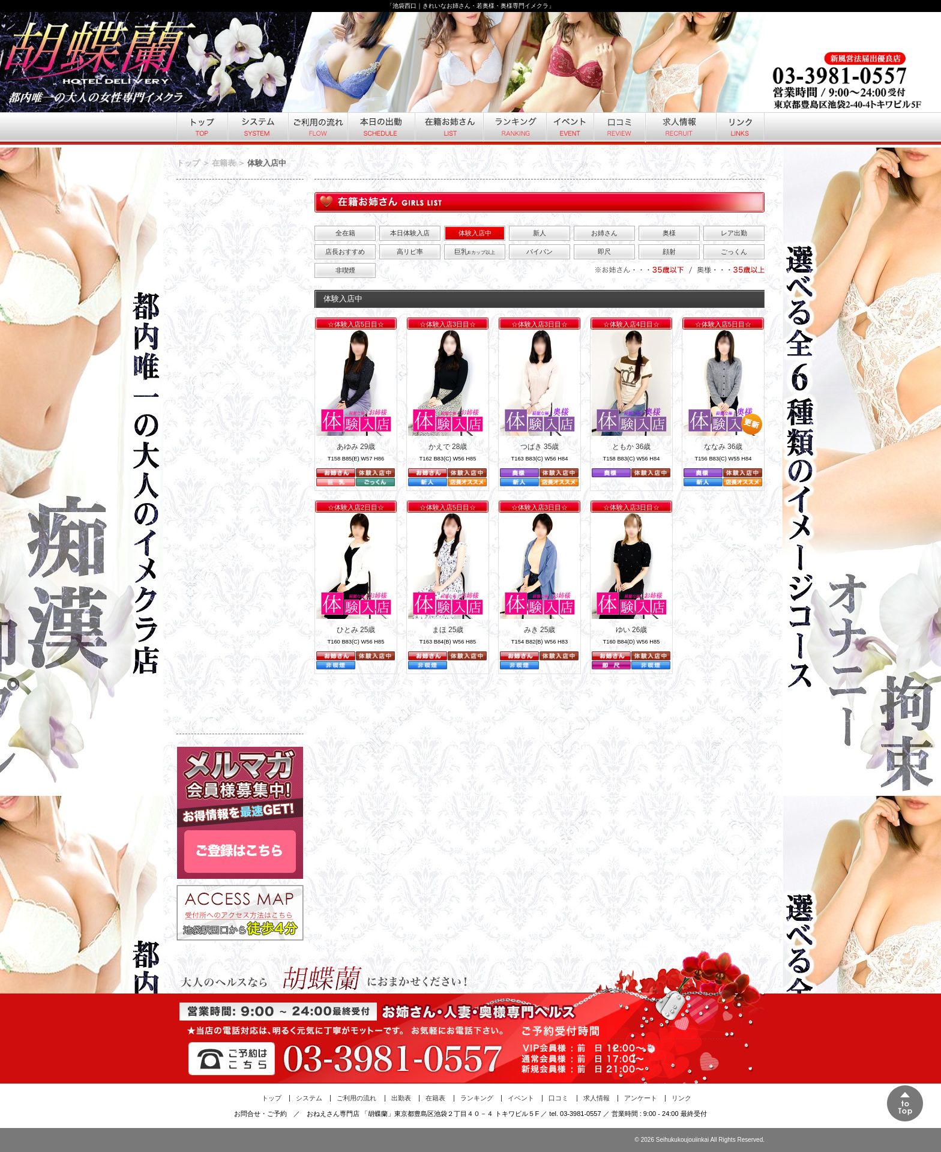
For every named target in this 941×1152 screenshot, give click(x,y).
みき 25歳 (540, 630)
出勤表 (401, 1098)
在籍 (448, 128)
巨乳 (474, 251)
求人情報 (680, 128)
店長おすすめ (345, 251)
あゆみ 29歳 (356, 446)
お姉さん (604, 233)
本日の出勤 (380, 128)
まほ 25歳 (448, 630)
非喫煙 (345, 270)
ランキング (514, 128)
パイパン (539, 251)
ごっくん (734, 251)
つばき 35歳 (539, 446)
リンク (740, 128)
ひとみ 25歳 (356, 630)
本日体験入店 (410, 233)
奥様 (669, 233)
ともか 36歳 (631, 446)
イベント (569, 128)
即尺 (604, 251)
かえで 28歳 (447, 446)
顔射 (669, 251)
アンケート (640, 1098)
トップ (201, 128)
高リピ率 (410, 251)
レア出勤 (734, 233)
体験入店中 (475, 233)
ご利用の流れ (317, 128)
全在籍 (345, 233)
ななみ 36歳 (723, 446)
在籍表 (223, 162)
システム (257, 128)
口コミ (619, 128)
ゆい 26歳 (632, 630)
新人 (539, 233)
